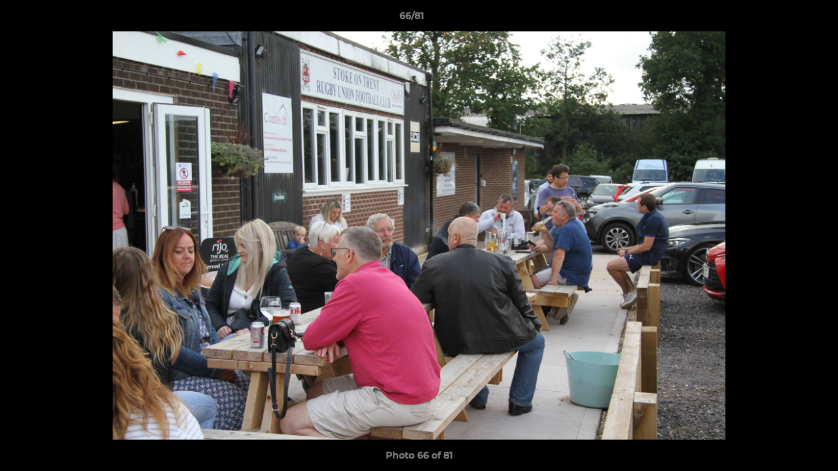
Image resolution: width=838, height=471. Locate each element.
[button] (783, 19)
